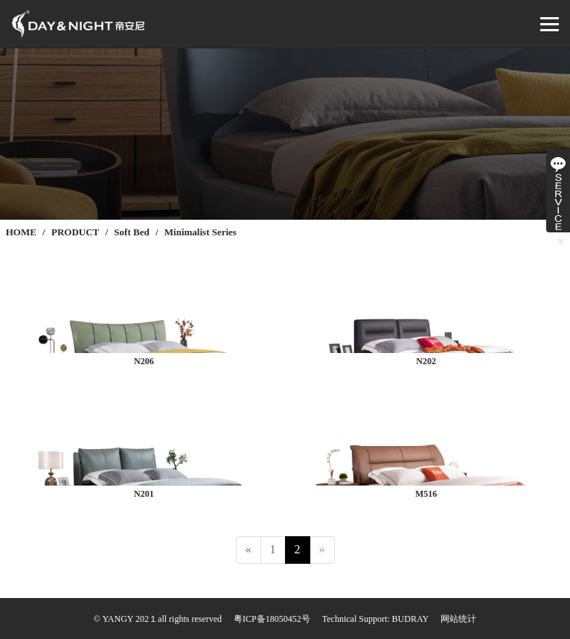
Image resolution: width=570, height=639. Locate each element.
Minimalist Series (200, 232)
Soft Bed (131, 232)
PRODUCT (75, 232)
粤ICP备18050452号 (272, 619)
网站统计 (458, 619)
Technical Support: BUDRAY (375, 619)
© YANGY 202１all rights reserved (158, 619)
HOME (21, 232)
